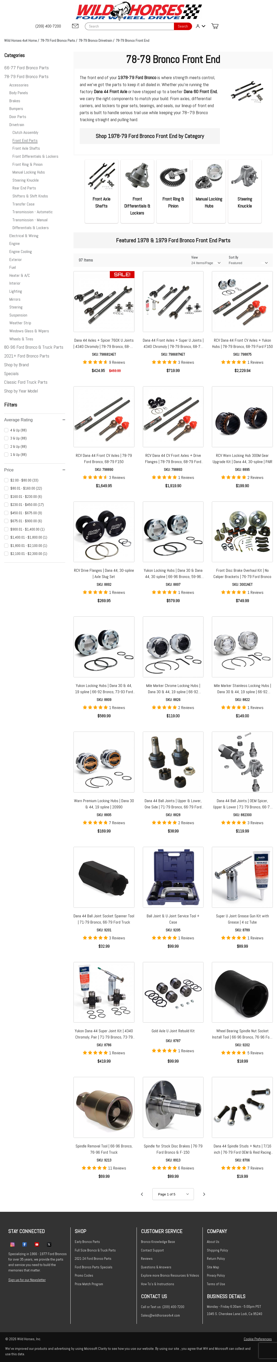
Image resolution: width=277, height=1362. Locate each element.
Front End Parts (25, 140)
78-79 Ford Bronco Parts (26, 76)
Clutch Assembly (25, 132)
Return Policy (216, 1258)
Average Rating (34, 420)
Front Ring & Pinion (27, 164)
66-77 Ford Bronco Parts (26, 68)
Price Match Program (89, 1284)
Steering (16, 307)
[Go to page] (173, 1194)
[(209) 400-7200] (48, 26)
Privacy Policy (216, 1275)
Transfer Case (23, 204)
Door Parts (17, 116)
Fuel (12, 267)
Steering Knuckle (25, 180)
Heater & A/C (19, 275)
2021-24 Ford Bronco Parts (93, 1258)
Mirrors (15, 299)
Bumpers (16, 108)
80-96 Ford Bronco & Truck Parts (33, 347)
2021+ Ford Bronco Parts (26, 356)
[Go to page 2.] (204, 1194)
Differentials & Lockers (30, 227)
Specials (11, 373)
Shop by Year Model (21, 391)
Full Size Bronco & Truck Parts (95, 1250)
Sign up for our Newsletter (27, 1279)
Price (34, 470)
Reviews (147, 1258)
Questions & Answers (156, 1267)
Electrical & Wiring (23, 235)
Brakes (14, 101)
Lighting (15, 291)
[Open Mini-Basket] (214, 26)
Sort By (233, 257)
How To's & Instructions (157, 1284)
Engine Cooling (20, 251)
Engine (14, 243)
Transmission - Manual (30, 220)
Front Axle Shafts (26, 148)
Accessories (19, 85)
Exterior (15, 259)
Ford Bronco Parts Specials (93, 1267)
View (194, 257)
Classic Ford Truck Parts (26, 382)
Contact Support (152, 1250)
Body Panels (18, 92)
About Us (213, 1242)
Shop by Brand (16, 365)
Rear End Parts (24, 188)
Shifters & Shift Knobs (30, 196)
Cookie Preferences (258, 1339)
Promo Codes (84, 1275)
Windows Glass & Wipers (29, 331)
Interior (15, 283)
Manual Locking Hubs (28, 172)
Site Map (213, 1267)
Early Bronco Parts (87, 1242)
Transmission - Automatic (32, 212)
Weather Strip (20, 323)
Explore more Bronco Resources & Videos (170, 1275)
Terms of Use (216, 1284)
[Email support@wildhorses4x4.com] (75, 26)
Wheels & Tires (21, 339)
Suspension (18, 315)
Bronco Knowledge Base (158, 1242)
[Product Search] (129, 26)
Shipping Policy (217, 1250)
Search (183, 26)
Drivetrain (16, 124)
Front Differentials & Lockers (35, 156)
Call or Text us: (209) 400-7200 (162, 1307)
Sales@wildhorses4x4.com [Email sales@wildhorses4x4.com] (160, 1315)
